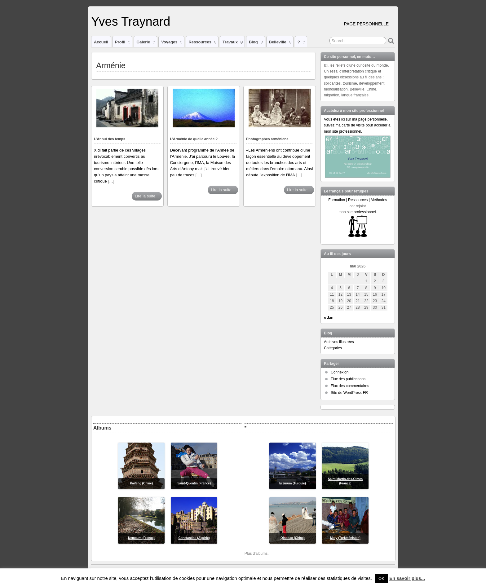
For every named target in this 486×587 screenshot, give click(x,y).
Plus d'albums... (258, 553)
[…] (111, 181)
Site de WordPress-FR (349, 393)
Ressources (202, 43)
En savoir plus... (407, 578)
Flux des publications (348, 379)
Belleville (280, 43)
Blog (256, 43)
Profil (122, 43)
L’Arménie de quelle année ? (194, 139)
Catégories (333, 348)
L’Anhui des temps (109, 139)
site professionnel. (362, 212)
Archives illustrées (339, 342)
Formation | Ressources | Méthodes (357, 200)
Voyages (172, 43)
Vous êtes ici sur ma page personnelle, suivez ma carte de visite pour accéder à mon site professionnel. (357, 125)
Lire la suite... (147, 196)
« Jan (329, 318)
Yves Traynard (130, 21)
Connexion (339, 372)
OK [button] (381, 578)
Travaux (233, 43)
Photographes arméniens (267, 139)
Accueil (101, 42)
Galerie (145, 43)
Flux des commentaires (350, 386)
